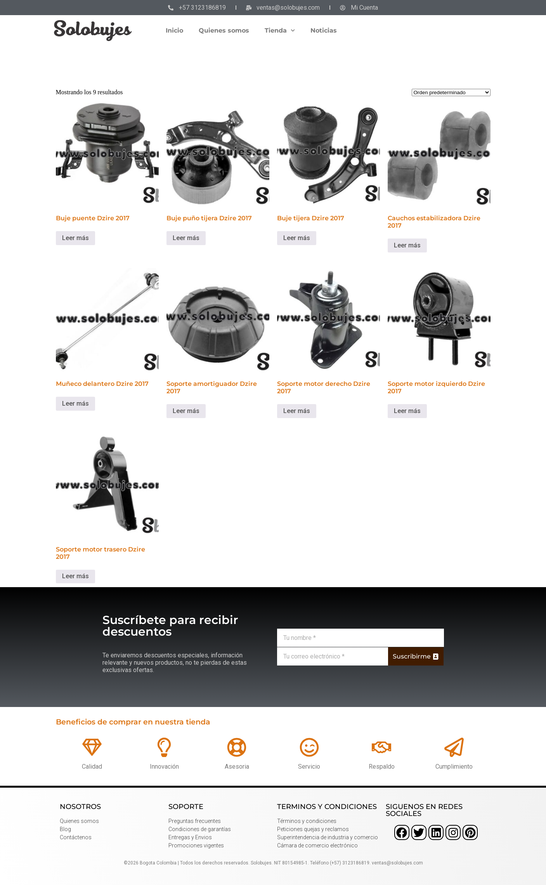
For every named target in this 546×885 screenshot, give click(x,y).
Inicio (174, 30)
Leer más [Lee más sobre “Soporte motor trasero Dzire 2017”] (75, 576)
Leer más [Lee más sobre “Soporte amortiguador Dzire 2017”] (186, 411)
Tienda (280, 30)
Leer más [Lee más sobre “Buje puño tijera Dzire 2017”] (186, 238)
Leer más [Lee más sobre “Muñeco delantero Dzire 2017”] (75, 403)
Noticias (323, 30)
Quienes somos (224, 30)
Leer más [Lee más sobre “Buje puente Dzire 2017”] (75, 238)
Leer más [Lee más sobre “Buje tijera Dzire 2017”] (296, 238)
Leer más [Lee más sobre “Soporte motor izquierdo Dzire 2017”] (407, 411)
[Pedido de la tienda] (451, 92)
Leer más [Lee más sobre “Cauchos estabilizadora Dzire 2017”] (407, 245)
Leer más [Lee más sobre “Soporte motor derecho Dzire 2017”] (296, 411)
